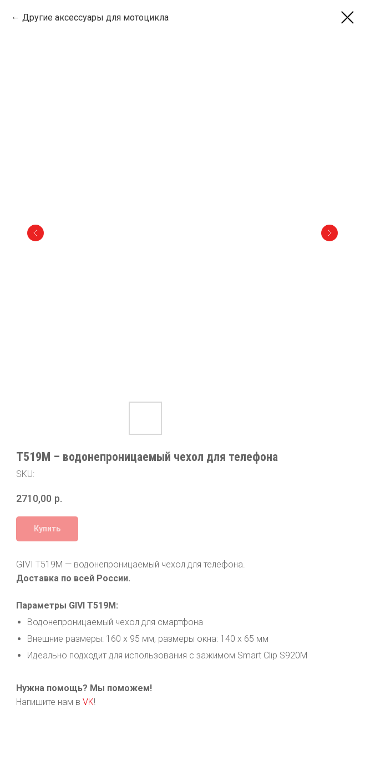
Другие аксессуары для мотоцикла (95, 17)
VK (88, 702)
